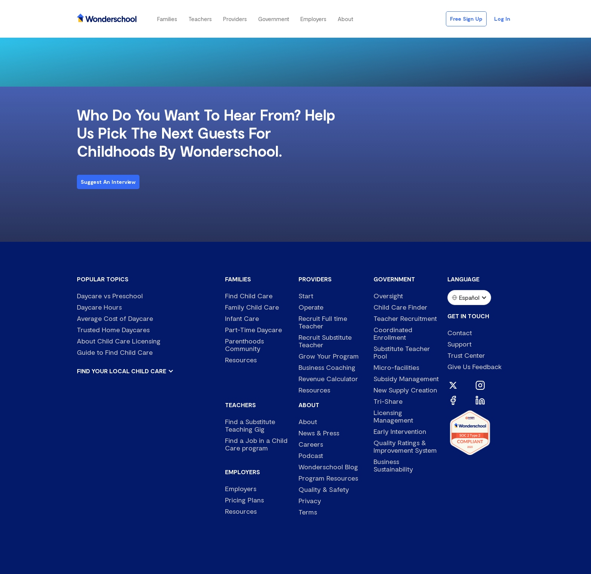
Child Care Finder (400, 307)
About (308, 421)
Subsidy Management (406, 378)
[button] (167, 18)
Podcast (311, 455)
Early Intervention (400, 431)
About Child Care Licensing (119, 341)
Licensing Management (393, 416)
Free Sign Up (466, 18)
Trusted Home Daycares (113, 329)
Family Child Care (252, 307)
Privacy (310, 500)
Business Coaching (327, 367)
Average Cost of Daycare (115, 318)
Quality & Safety (324, 489)
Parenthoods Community (244, 345)
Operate (311, 307)
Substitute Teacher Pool (402, 352)
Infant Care (242, 318)
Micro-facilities (396, 367)
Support (459, 344)
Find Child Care (249, 296)
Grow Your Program (329, 356)
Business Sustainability (393, 465)
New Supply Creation (405, 390)
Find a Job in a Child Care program (256, 444)
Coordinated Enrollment (393, 333)
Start (306, 296)
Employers (240, 488)
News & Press (319, 433)
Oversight (388, 296)
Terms (308, 512)
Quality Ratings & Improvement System (405, 446)
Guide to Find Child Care (115, 352)
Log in (502, 18)
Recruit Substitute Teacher (325, 341)
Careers (311, 444)
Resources (241, 360)
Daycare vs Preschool (110, 296)
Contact (459, 332)
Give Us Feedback (474, 366)
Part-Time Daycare (253, 329)
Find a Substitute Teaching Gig (250, 425)
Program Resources (328, 478)
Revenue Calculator (328, 378)
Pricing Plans (244, 500)
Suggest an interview (108, 182)
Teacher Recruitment (405, 318)
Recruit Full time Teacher (323, 322)
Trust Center (466, 355)
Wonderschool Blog (328, 467)
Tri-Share (388, 401)
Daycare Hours (99, 307)
